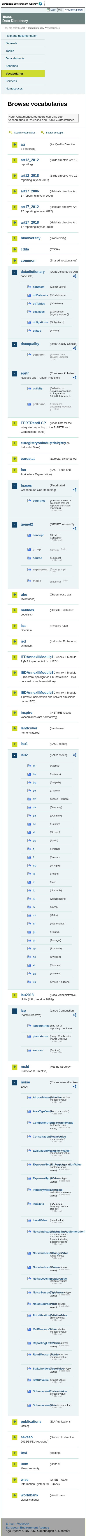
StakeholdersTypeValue (41, 1368)
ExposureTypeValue (41, 1178)
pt (34, 940)
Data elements (15, 58)
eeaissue (39, 311)
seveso (27, 1437)
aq (23, 144)
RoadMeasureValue (41, 1354)
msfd (25, 1066)
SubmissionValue (41, 1405)
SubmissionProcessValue (41, 1391)
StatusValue (41, 1380)
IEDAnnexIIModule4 (35, 692)
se (34, 957)
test (24, 1453)
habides (27, 610)
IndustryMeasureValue (41, 1189)
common (28, 260)
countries (39, 500)
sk (34, 973)
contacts (38, 287)
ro (34, 948)
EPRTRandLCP (33, 423)
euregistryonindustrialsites (35, 443)
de (34, 807)
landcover (29, 728)
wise (24, 1479)
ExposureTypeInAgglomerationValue (41, 1164)
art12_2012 (30, 160)
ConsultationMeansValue (41, 1136)
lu (34, 898)
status (37, 330)
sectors (38, 1050)
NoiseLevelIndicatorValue (41, 1278)
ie (34, 873)
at (34, 765)
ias (23, 626)
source (37, 558)
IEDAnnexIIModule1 (35, 657)
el (34, 832)
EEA (23, 4)
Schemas (12, 66)
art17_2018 (30, 222)
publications (31, 1421)
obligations (40, 322)
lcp (23, 1010)
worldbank (29, 1495)
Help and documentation (21, 35)
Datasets (11, 43)
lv (34, 907)
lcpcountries (41, 1025)
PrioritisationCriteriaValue (41, 1315)
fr (34, 857)
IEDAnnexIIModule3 (35, 672)
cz (34, 799)
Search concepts (54, 132)
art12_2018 (30, 175)
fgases (26, 485)
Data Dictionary (36, 28)
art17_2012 (30, 207)
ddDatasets (40, 295)
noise (25, 1082)
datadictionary (33, 272)
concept (38, 535)
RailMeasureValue (41, 1329)
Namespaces (14, 88)
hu (34, 865)
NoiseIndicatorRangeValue (41, 1253)
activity (37, 388)
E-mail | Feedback (17, 1523)
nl (34, 923)
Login (53, 9)
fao (23, 470)
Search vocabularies (24, 132)
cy (34, 790)
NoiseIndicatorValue (41, 1267)
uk (34, 982)
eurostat (28, 458)
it (34, 882)
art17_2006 (30, 191)
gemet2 (27, 524)
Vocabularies (15, 73)
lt (34, 890)
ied (23, 641)
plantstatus (40, 1036)
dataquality (30, 344)
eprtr (25, 373)
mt (34, 915)
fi (34, 849)
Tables (10, 51)
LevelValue (40, 1220)
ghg (24, 594)
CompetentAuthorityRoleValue (41, 1122)
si (34, 965)
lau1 (24, 744)
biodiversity (30, 238)
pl (34, 932)
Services (11, 81)
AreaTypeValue (41, 1111)
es (34, 840)
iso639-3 (38, 1203)
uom (24, 1464)
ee (34, 824)
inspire (26, 712)
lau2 (24, 755)
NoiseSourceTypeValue (41, 1292)
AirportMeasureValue (41, 1097)
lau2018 (27, 995)
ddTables (39, 303)
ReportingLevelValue (41, 1343)
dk (34, 815)
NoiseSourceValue (41, 1304)
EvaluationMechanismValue (41, 1150)
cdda (25, 249)
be (34, 774)
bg (34, 782)
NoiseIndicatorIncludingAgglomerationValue (41, 1231)
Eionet (21, 28)
